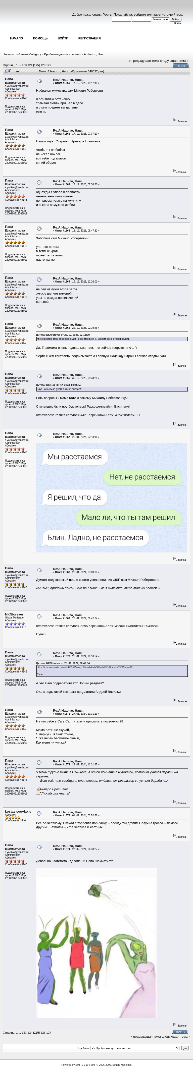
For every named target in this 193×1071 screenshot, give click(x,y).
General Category (29, 54)
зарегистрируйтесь (168, 14)
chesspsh (9, 54)
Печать (181, 66)
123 (24, 65)
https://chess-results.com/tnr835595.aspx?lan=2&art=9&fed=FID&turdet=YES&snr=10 (98, 626)
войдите (140, 14)
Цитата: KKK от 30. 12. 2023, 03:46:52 (58, 385)
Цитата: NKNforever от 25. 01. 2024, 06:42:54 (63, 663)
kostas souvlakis (18, 811)
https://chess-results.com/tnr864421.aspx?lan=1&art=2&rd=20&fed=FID (88, 415)
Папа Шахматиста (15, 81)
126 (43, 65)
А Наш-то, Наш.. (94, 54)
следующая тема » (174, 61)
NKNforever (14, 614)
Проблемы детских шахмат (62, 54)
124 (30, 65)
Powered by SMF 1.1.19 (75, 1064)
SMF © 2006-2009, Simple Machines (111, 1064)
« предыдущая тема (144, 61)
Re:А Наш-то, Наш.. (68, 80)
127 (48, 65)
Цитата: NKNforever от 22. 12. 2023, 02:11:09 (63, 334)
